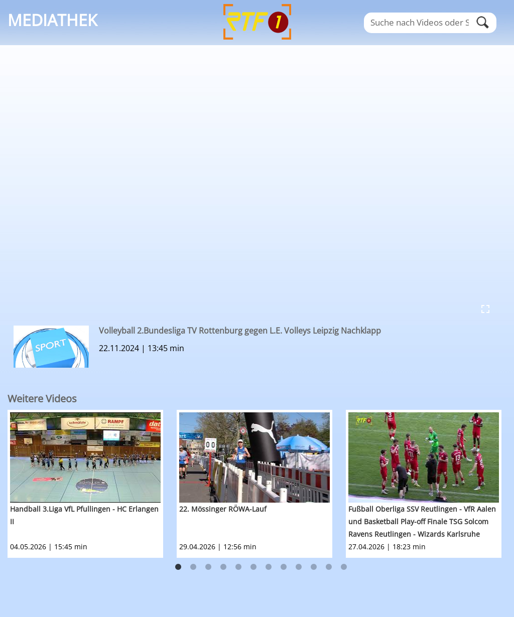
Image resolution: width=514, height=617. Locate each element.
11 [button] (329, 567)
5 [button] (238, 567)
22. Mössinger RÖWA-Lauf (223, 509)
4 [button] (223, 567)
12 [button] (344, 567)
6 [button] (253, 567)
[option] (92, 484)
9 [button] (299, 567)
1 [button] (178, 567)
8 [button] (284, 567)
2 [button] (193, 567)
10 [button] (314, 567)
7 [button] (269, 567)
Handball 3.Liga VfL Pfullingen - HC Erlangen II (84, 515)
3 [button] (208, 567)
